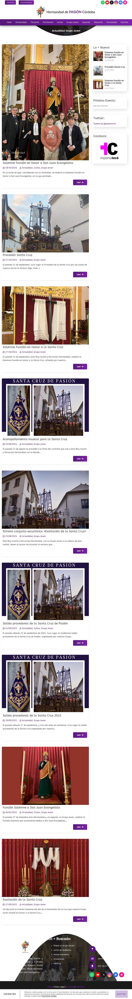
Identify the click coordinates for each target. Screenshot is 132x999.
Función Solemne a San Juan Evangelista (33, 805)
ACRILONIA (91, 993)
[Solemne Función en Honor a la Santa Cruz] (45, 293)
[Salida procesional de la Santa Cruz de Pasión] (45, 569)
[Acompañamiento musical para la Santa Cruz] (45, 385)
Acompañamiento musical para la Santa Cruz (36, 437)
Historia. (57, 963)
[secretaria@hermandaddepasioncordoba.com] (93, 959)
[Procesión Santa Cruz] (45, 201)
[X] (112, 2)
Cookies (70, 987)
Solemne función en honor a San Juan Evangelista (38, 163)
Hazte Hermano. (61, 954)
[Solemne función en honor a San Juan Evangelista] (45, 46)
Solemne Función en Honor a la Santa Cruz (34, 345)
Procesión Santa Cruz (21, 253)
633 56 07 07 (104, 966)
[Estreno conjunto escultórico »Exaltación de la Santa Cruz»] (45, 477)
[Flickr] (125, 2)
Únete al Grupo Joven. (64, 945)
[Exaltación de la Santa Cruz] (45, 845)
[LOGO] (66, 12)
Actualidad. (59, 959)
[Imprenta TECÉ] (109, 141)
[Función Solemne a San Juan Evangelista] (45, 753)
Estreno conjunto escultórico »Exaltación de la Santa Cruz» (45, 529)
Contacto (80, 987)
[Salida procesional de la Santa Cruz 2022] (45, 661)
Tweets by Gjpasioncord (104, 123)
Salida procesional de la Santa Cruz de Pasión (36, 621)
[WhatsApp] (103, 2)
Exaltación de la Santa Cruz (25, 897)
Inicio (49, 987)
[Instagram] (116, 2)
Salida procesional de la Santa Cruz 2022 (33, 713)
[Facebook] (121, 2)
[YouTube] (107, 2)
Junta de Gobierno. (63, 950)
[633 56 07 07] (93, 966)
